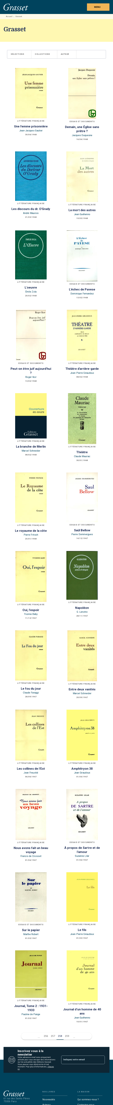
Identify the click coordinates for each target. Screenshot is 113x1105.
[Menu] (98, 7)
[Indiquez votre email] (79, 1060)
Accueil (9, 16)
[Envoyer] (101, 1059)
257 (53, 1036)
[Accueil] (16, 7)
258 (60, 1036)
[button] (19, 54)
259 (67, 1036)
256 (46, 1036)
